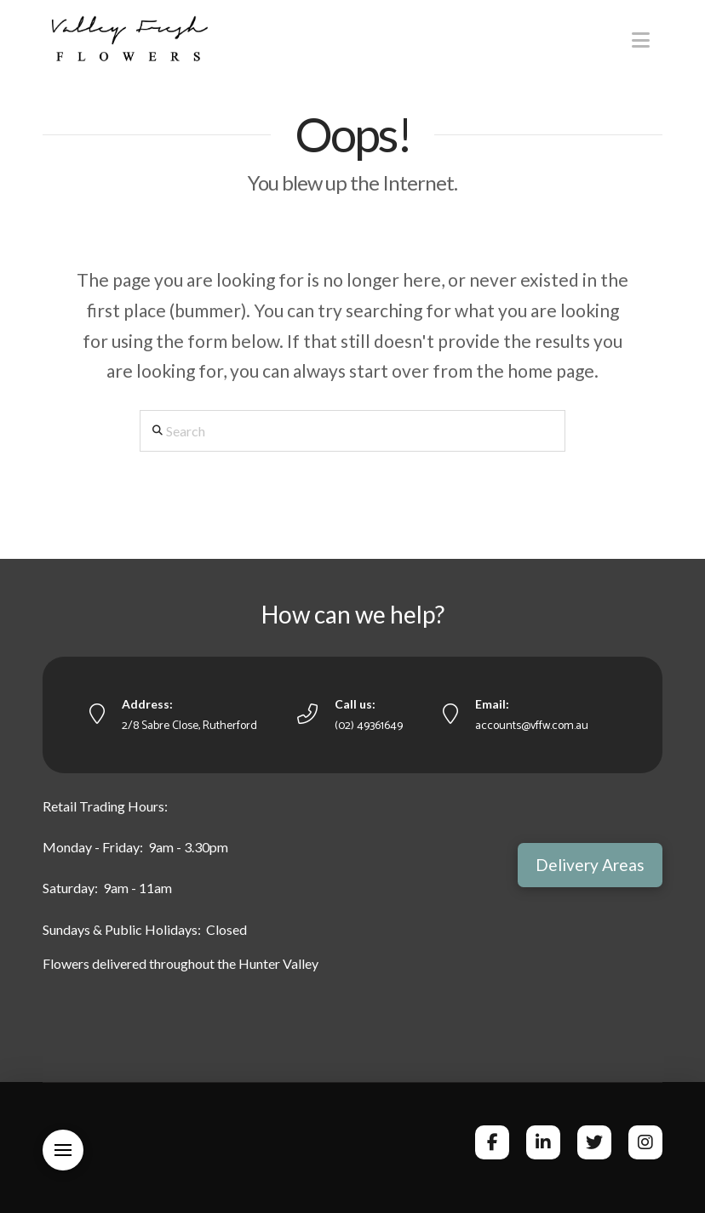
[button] (640, 40)
